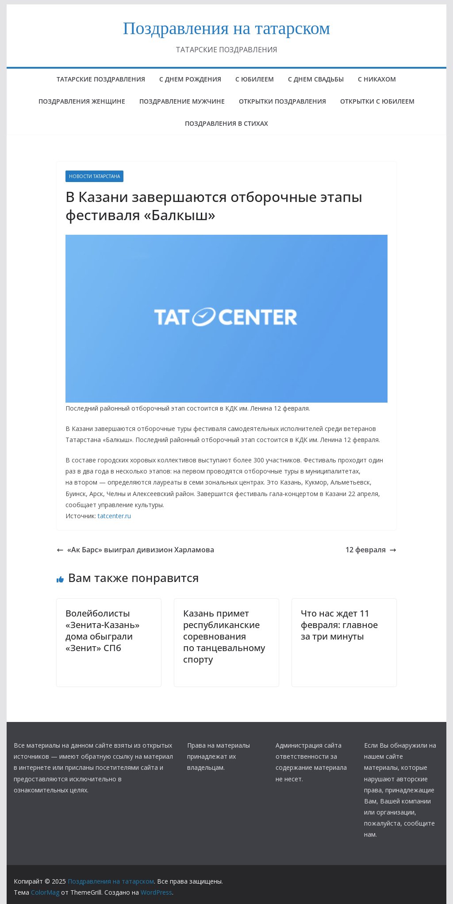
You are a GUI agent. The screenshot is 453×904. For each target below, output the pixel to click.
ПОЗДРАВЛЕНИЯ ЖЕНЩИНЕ (81, 101)
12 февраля (371, 550)
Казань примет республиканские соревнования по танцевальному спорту (224, 636)
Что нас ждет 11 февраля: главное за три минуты (339, 624)
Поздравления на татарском (226, 28)
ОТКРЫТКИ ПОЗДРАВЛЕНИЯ (282, 101)
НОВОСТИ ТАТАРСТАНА (94, 176)
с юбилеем (254, 79)
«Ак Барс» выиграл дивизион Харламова (135, 550)
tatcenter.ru (114, 516)
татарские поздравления (101, 79)
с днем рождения (190, 79)
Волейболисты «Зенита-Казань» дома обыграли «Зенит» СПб (102, 630)
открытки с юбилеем (377, 101)
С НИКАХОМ (377, 79)
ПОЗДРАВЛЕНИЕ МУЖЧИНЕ (182, 101)
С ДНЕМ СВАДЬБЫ (316, 79)
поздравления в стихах (226, 123)
